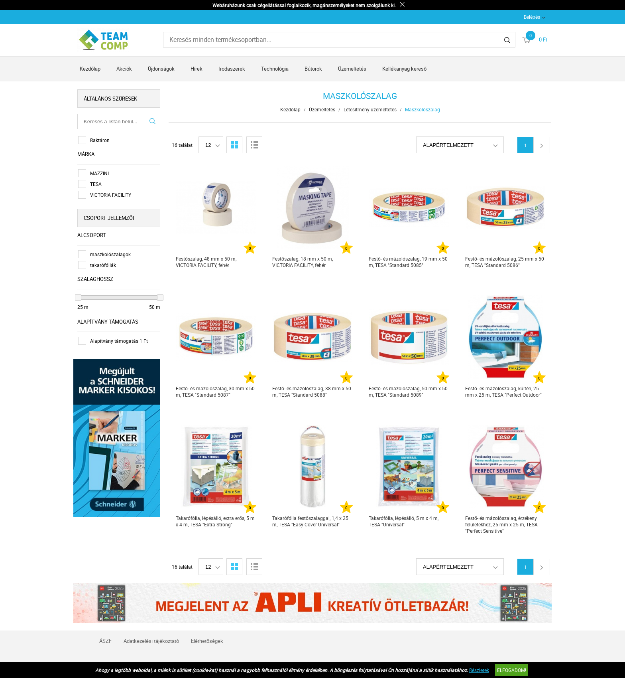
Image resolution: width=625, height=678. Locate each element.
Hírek (196, 68)
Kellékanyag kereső (404, 68)
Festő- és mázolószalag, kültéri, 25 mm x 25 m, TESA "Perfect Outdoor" (503, 391)
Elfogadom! (511, 670)
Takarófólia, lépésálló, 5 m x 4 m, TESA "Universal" (403, 521)
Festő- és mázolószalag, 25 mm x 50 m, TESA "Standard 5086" (504, 261)
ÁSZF (105, 640)
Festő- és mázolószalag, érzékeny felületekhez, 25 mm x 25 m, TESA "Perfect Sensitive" (501, 524)
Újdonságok (161, 68)
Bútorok (313, 68)
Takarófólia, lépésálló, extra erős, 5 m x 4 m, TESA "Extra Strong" (215, 521)
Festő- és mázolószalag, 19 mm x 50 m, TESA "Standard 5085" (408, 261)
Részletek (479, 670)
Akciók (124, 68)
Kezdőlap (90, 68)
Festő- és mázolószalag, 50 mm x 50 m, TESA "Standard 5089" (408, 391)
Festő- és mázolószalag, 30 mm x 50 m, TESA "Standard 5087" (215, 391)
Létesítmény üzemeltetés (370, 109)
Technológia (275, 68)
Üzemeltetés (352, 68)
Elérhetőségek (207, 640)
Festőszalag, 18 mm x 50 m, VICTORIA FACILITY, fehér (302, 261)
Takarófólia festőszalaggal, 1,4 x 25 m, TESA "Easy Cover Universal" (310, 521)
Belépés (532, 17)
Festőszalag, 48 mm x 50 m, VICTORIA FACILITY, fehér (206, 261)
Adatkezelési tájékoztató (151, 640)
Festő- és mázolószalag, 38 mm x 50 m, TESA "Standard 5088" (311, 391)
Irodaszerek (231, 68)
